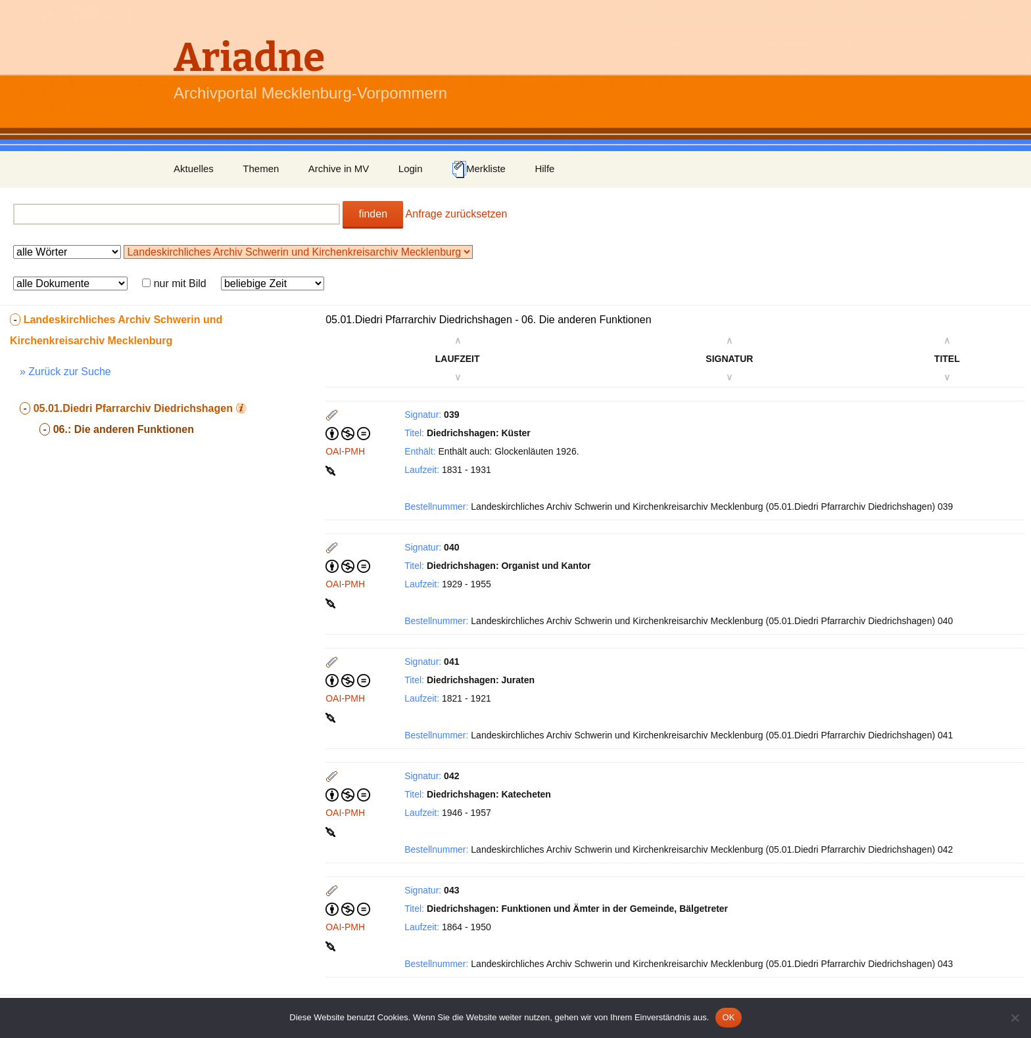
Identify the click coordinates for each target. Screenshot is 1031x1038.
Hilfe (544, 168)
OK (728, 1017)
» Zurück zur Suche (65, 371)
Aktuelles (194, 168)
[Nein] (1014, 1017)
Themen (261, 168)
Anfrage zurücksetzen (457, 213)
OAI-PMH (345, 451)
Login (410, 168)
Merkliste (479, 169)
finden (372, 213)
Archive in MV (339, 168)
